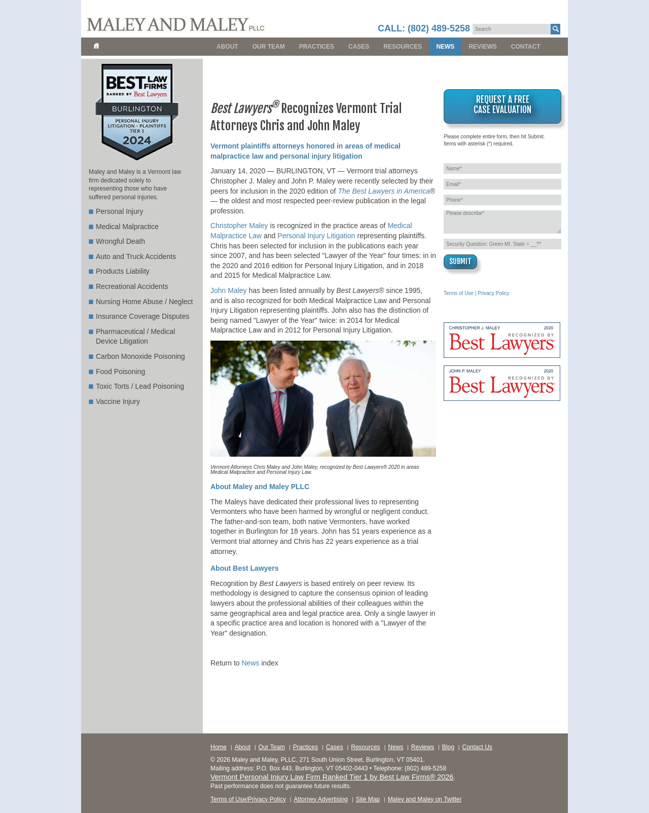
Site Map (368, 799)
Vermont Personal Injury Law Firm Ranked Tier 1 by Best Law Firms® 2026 (331, 777)
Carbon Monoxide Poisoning (140, 356)
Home (218, 747)
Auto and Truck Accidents (136, 256)
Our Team (269, 46)
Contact (525, 46)
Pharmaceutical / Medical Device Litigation (135, 336)
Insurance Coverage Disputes (142, 316)
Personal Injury (119, 211)
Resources (402, 46)
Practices (316, 46)
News (445, 46)
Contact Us (477, 747)
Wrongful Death (120, 241)
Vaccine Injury (118, 401)
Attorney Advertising (321, 799)
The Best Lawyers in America (384, 191)
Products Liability (123, 271)
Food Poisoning (120, 371)
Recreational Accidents (132, 286)
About (227, 46)
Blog (448, 747)
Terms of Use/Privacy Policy (248, 799)
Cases (358, 46)
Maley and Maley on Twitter (425, 799)
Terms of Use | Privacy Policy (476, 293)
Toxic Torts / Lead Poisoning (140, 386)
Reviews (482, 46)
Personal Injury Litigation (316, 236)
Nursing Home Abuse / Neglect (144, 302)
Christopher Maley (239, 225)
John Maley (228, 290)
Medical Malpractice (127, 227)
